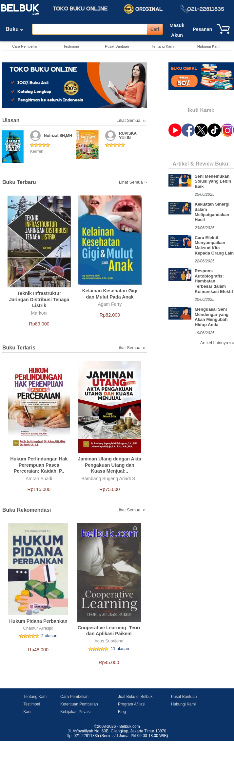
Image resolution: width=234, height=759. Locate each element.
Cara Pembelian (25, 46)
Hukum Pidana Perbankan (38, 621)
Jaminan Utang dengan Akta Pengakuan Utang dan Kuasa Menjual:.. (109, 465)
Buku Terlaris (18, 347)
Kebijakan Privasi (75, 711)
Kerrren (36, 151)
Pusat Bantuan (117, 46)
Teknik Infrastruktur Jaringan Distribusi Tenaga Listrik (39, 299)
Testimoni (71, 46)
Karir (27, 711)
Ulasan (10, 120)
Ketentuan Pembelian (79, 704)
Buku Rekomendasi (26, 510)
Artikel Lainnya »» (217, 342)
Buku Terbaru (19, 182)
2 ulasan (49, 635)
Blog (122, 711)
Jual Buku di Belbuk (135, 696)
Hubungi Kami (208, 46)
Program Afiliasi (131, 704)
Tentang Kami (163, 46)
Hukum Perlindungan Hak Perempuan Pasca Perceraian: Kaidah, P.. (39, 465)
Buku (17, 29)
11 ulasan (120, 648)
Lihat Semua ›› (132, 120)
